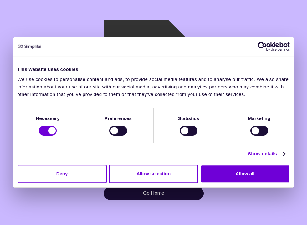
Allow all (245, 173)
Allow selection (153, 173)
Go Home (153, 193)
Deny (62, 173)
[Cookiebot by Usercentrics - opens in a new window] (262, 46)
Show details (262, 153)
